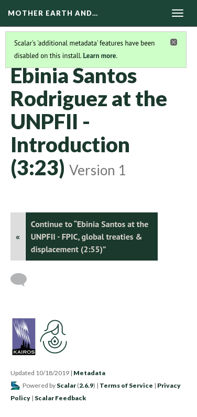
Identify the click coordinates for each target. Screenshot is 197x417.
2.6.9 (86, 385)
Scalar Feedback (60, 398)
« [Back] (18, 236)
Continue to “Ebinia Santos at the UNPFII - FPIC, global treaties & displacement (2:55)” (89, 236)
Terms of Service (126, 385)
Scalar (66, 385)
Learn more (99, 55)
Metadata (89, 373)
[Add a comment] (23, 280)
